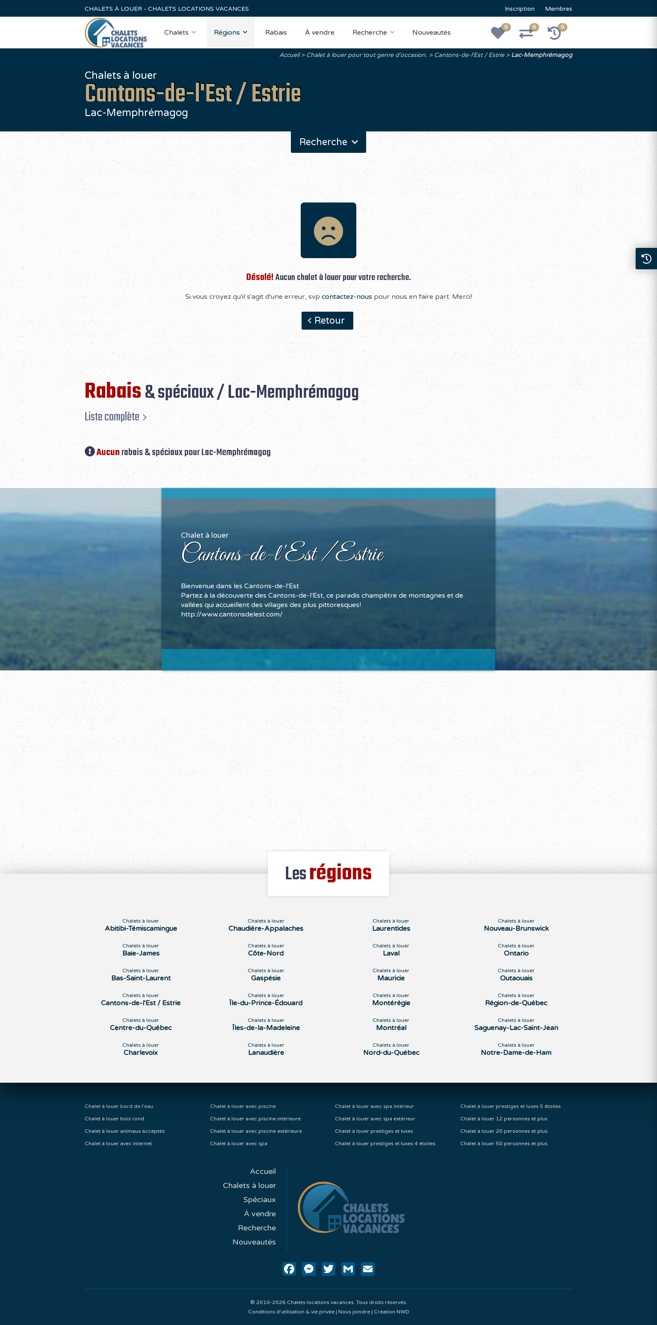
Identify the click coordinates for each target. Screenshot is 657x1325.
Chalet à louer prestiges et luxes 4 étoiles (385, 1143)
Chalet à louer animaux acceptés (125, 1131)
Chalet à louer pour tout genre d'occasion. (366, 55)
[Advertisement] (328, 756)
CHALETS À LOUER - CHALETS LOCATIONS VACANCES (167, 8)
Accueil (289, 55)
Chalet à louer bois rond (114, 1119)
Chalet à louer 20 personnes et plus (504, 1131)
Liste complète (112, 417)
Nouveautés (431, 32)
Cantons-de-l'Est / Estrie (469, 55)
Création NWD (391, 1312)
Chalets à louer (249, 1185)
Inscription (520, 8)
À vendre (319, 32)
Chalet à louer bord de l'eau (119, 1106)
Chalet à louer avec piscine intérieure (255, 1119)
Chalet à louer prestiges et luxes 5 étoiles (510, 1106)
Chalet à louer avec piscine (243, 1106)
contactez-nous (347, 296)
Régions (227, 32)
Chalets (176, 32)
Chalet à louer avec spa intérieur (374, 1106)
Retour (329, 320)
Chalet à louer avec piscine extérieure (256, 1131)
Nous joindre (354, 1312)
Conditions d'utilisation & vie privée (291, 1312)
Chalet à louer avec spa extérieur (375, 1119)
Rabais (276, 32)
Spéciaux (259, 1199)
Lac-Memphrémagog (541, 55)
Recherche (369, 32)
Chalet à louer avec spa (238, 1143)
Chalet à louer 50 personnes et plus (504, 1143)
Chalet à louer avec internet (118, 1143)
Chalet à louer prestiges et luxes (374, 1131)
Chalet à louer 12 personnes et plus (504, 1119)
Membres (558, 8)
